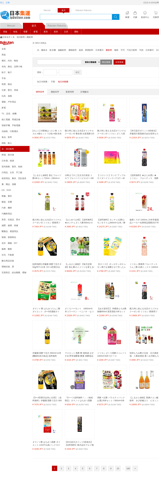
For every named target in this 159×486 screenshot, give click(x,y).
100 (128, 468)
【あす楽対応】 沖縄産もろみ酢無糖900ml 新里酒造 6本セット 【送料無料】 (112, 310)
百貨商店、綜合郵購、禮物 (14, 272)
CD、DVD (6, 190)
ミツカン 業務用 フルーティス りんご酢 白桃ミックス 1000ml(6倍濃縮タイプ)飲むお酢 (144, 266)
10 (118, 468)
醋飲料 (30, 37)
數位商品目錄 (8, 261)
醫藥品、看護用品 (10, 231)
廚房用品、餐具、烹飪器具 (14, 178)
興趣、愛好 (7, 196)
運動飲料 (72, 50)
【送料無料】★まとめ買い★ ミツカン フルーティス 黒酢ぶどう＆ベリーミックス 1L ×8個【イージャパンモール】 (144, 177)
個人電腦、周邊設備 (11, 119)
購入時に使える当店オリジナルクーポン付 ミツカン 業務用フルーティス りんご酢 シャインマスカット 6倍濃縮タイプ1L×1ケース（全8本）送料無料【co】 (47, 221)
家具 (46, 31)
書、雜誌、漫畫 (9, 184)
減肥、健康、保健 (10, 225)
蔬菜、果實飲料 (86, 50)
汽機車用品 (7, 213)
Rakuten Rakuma (58, 25)
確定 (78, 72)
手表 (4, 78)
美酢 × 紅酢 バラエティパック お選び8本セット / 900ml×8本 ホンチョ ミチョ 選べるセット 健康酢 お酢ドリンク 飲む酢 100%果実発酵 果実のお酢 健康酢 (111, 399)
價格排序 (55, 92)
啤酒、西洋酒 (8, 155)
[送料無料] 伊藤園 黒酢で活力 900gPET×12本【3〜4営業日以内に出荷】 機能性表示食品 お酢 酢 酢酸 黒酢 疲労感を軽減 (47, 266)
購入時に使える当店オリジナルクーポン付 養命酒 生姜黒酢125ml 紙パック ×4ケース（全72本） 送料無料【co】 (79, 132)
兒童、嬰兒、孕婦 (10, 90)
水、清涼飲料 (19, 37)
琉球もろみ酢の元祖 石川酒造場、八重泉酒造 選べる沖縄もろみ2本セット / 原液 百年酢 (144, 354)
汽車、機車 (7, 208)
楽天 (38, 25)
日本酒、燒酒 (8, 160)
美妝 (5, 31)
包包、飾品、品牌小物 (12, 66)
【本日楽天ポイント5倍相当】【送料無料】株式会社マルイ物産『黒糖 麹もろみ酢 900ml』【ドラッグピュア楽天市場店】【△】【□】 (79, 443)
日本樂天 (99, 50)
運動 (76, 31)
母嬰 (25, 31)
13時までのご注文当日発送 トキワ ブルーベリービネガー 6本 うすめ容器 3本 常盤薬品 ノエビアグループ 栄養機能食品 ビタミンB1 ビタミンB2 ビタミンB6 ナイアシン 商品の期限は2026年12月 (79, 177)
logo (17, 15)
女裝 (4, 49)
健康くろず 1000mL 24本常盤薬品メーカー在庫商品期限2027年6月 (144, 221)
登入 (2, 2)
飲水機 (53, 50)
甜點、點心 (7, 143)
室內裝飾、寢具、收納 (12, 166)
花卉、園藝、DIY (9, 243)
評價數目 (84, 92)
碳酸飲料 (62, 50)
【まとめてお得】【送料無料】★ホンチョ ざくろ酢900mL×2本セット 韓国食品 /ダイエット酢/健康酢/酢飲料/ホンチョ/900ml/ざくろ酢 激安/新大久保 (79, 221)
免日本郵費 (63, 81)
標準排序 (40, 92)
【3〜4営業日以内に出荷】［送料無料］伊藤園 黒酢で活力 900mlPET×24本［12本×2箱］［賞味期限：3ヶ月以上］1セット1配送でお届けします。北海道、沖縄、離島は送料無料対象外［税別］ (47, 399)
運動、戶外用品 (9, 102)
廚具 (56, 31)
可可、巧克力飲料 (129, 50)
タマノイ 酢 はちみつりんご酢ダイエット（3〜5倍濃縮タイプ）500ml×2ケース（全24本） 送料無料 (47, 310)
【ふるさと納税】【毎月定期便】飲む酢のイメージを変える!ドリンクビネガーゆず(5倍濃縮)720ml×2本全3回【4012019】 (79, 266)
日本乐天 (6, 37)
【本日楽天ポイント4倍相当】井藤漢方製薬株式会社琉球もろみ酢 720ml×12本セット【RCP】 (144, 132)
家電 (36, 31)
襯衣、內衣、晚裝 (10, 60)
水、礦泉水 (42, 50)
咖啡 (116, 50)
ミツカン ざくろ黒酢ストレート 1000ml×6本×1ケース (112, 354)
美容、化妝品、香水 (11, 219)
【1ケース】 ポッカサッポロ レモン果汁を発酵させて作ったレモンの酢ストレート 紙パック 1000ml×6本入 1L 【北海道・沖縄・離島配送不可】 (111, 266)
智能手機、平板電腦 (11, 125)
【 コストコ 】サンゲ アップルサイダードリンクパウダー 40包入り (111, 177)
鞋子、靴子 (7, 72)
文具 (66, 31)
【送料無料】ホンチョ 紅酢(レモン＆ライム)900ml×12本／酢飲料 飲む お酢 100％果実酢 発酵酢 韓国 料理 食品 (111, 221)
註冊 (8, 2)
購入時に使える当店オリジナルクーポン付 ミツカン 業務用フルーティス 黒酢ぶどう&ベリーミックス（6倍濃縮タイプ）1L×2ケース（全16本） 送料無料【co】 (144, 310)
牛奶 (141, 50)
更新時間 (70, 92)
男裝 (4, 55)
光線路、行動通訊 (10, 131)
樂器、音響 (7, 202)
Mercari (14, 25)
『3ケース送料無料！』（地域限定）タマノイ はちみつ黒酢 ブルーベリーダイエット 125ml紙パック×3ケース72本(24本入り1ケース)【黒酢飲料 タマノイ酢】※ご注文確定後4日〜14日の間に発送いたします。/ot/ (79, 399)
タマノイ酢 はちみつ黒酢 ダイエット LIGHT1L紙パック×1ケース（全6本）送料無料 (46, 443)
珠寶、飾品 (7, 84)
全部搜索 (119, 62)
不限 (53, 81)
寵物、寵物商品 (9, 237)
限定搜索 (106, 62)
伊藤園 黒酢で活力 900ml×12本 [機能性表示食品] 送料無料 (47, 354)
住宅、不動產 (8, 255)
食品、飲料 (7, 137)
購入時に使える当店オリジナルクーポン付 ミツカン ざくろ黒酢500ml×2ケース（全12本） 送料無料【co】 (112, 132)
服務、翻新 (7, 249)
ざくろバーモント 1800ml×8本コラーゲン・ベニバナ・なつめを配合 (79, 310)
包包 (15, 31)
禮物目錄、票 (8, 266)
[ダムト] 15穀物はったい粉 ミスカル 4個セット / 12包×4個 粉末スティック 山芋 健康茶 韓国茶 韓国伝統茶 (47, 132)
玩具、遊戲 (7, 96)
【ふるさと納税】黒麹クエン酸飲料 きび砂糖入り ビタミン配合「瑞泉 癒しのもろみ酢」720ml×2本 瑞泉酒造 (144, 399)
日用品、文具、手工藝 (12, 172)
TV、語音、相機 (9, 113)
